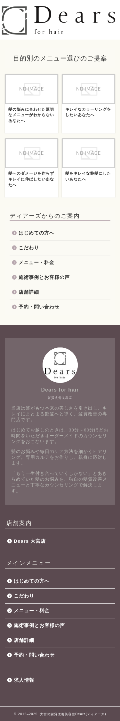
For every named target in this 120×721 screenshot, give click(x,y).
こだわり (29, 247)
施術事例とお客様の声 (44, 277)
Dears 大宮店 (30, 541)
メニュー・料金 (36, 262)
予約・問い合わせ (39, 307)
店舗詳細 (29, 292)
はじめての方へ (36, 233)
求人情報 (24, 680)
